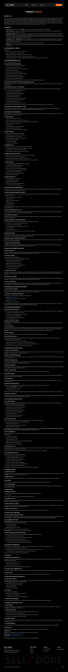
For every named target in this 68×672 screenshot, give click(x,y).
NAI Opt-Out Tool (13, 300)
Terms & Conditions (46, 649)
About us (31, 649)
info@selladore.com (60, 649)
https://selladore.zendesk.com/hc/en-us (17, 634)
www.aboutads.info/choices (14, 297)
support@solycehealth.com (15, 635)
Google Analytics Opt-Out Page (11, 274)
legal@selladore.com (17, 388)
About (26, 5)
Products (31, 652)
